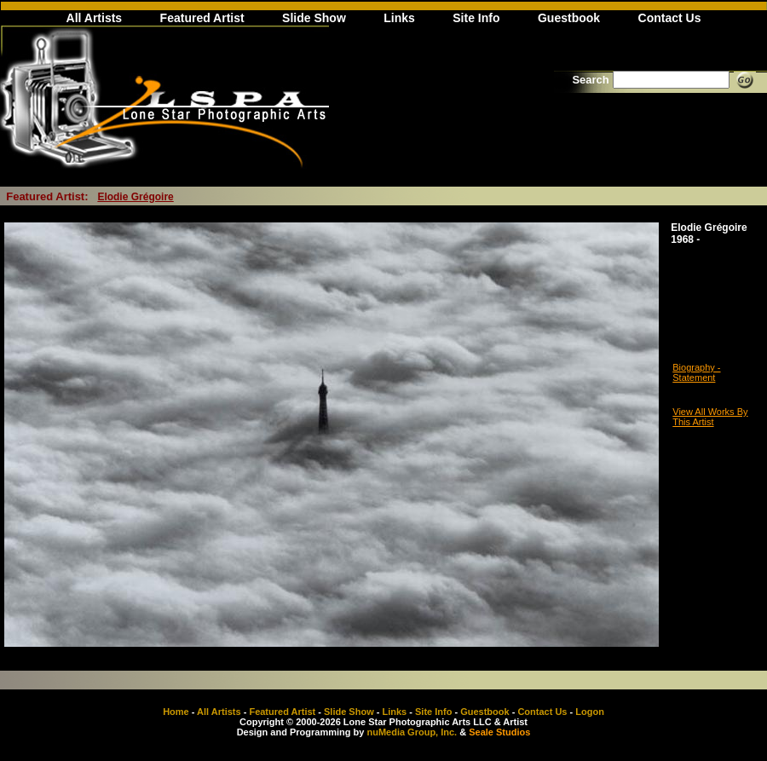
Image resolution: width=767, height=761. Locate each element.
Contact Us (669, 18)
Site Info (476, 18)
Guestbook (569, 18)
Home (176, 711)
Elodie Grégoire (135, 197)
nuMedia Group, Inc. (411, 732)
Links (399, 18)
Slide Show (314, 18)
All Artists (94, 18)
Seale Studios (499, 732)
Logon (589, 711)
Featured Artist (202, 18)
